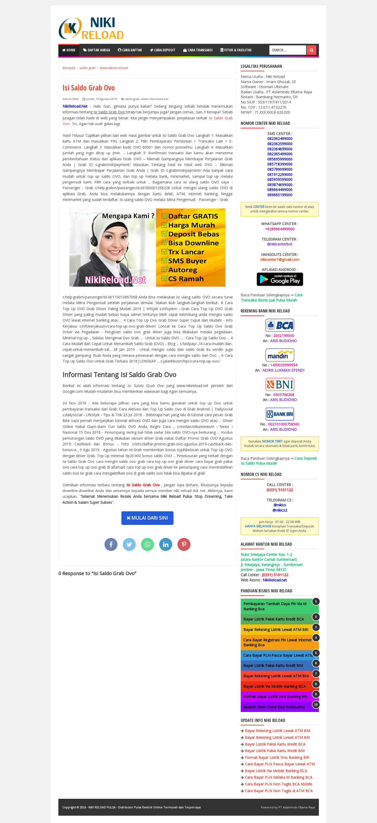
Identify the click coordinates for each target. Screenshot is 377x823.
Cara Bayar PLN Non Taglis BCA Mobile (278, 784)
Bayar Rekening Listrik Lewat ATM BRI (275, 629)
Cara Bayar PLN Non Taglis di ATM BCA (279, 790)
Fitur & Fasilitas (236, 49)
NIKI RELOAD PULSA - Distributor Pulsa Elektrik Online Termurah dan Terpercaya (144, 807)
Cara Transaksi (198, 49)
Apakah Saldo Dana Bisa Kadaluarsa (274, 706)
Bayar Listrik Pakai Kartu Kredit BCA (273, 619)
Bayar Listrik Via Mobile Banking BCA (274, 686)
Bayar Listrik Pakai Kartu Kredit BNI (273, 665)
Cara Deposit (162, 49)
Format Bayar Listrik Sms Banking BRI (275, 696)
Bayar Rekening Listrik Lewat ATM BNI (276, 675)
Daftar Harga (96, 49)
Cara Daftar (130, 49)
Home (68, 49)
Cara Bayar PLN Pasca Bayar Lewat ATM (278, 655)
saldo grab (132, 99)
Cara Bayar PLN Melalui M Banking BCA (278, 777)
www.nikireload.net (154, 99)
